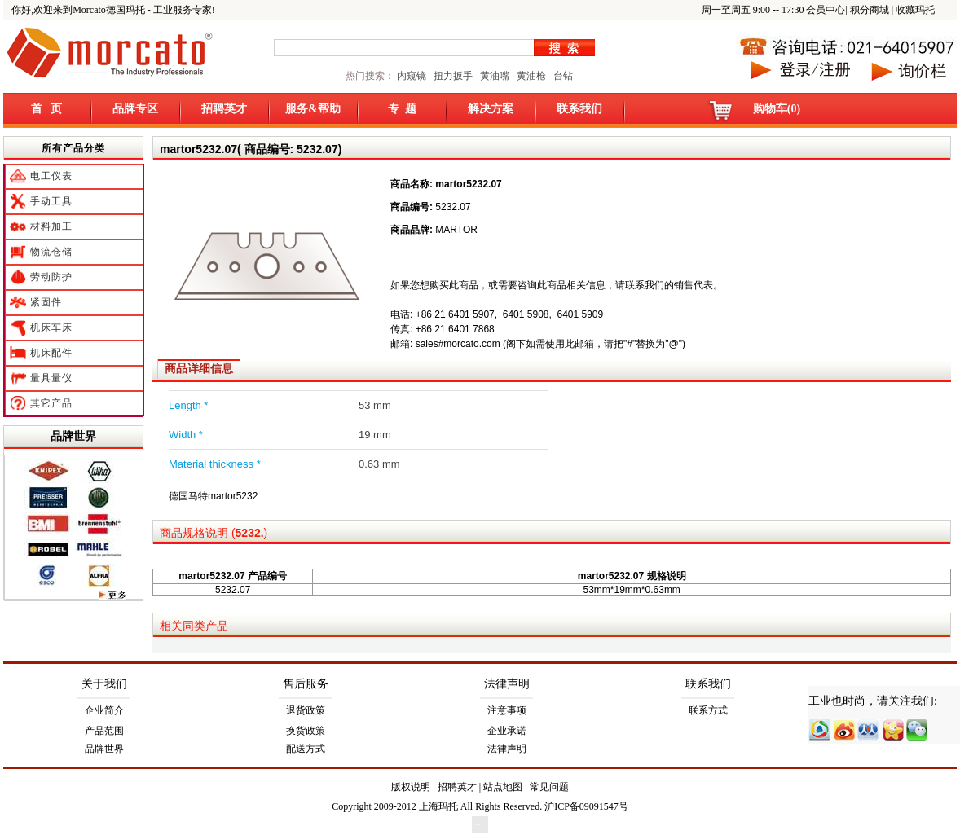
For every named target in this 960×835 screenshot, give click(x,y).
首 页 (47, 109)
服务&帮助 (313, 109)
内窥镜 (411, 75)
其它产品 (51, 403)
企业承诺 (506, 730)
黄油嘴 (494, 75)
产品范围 (104, 730)
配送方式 (305, 748)
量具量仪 (51, 378)
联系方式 (708, 710)
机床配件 (51, 352)
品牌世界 (73, 435)
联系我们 (579, 109)
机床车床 (51, 327)
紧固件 (46, 302)
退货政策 (305, 710)
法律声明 (507, 684)
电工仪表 (51, 176)
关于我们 (104, 684)
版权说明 (410, 787)
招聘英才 (224, 109)
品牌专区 (135, 109)
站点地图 (502, 787)
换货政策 (305, 730)
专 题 (402, 109)
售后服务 (305, 684)
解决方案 (490, 109)
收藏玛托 (915, 9)
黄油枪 (531, 75)
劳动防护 (51, 277)
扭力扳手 (453, 75)
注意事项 (506, 710)
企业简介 (104, 710)
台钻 (562, 75)
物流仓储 (51, 251)
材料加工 (51, 226)
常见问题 (549, 787)
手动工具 (51, 201)
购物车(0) (776, 109)
